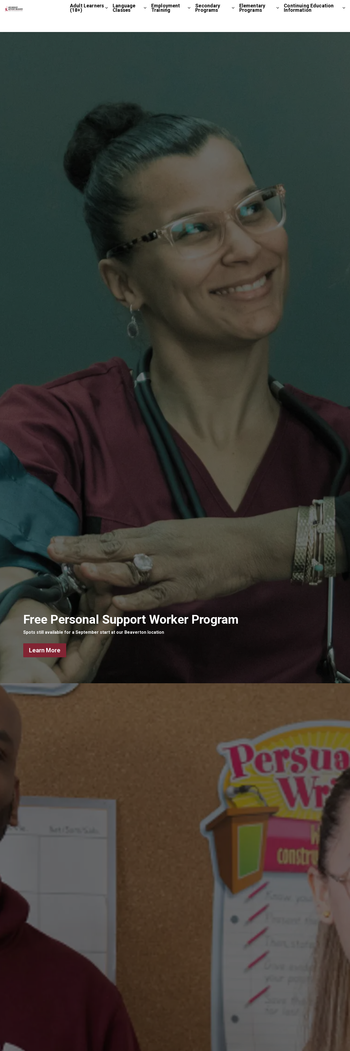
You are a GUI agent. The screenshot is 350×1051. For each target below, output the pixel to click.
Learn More (45, 650)
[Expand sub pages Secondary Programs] (233, 24)
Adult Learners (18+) (87, 24)
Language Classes (124, 24)
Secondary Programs (207, 24)
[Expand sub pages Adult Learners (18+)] (106, 24)
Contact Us (292, 7)
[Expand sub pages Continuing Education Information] (344, 24)
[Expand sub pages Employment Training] (189, 24)
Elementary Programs (252, 24)
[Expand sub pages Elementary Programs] (278, 24)
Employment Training (165, 24)
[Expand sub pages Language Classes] (145, 24)
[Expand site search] (340, 8)
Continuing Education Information (309, 24)
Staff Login (319, 7)
